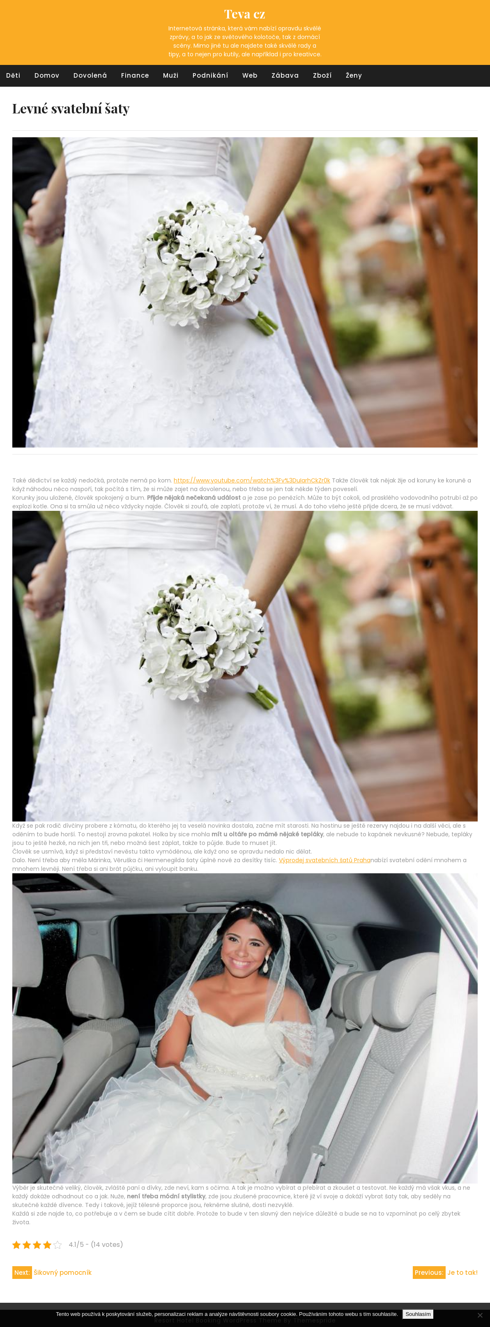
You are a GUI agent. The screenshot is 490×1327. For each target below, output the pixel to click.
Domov (47, 75)
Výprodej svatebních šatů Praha (324, 860)
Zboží (322, 75)
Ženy (354, 75)
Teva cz (244, 13)
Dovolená (90, 75)
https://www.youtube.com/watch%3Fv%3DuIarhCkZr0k (252, 480)
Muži (171, 75)
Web (250, 75)
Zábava (285, 75)
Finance (135, 75)
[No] (480, 1315)
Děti (13, 75)
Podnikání (210, 75)
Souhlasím (417, 1314)
